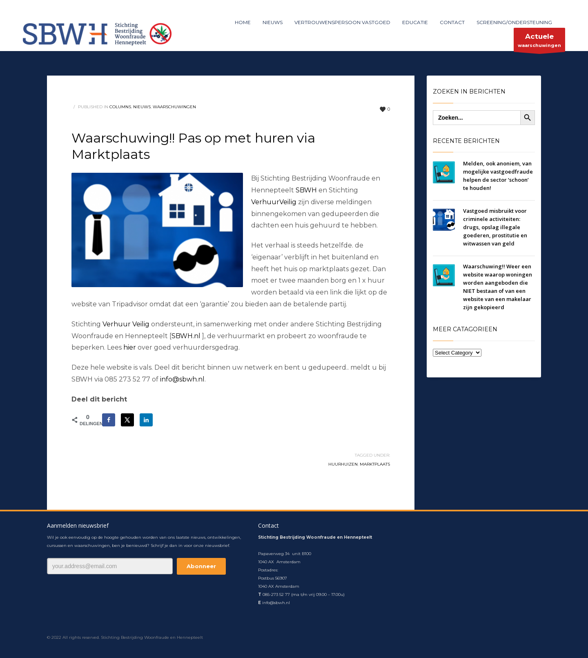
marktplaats (375, 464)
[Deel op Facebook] (108, 419)
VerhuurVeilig (273, 202)
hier (130, 347)
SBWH (306, 190)
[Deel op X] (127, 419)
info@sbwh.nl (182, 379)
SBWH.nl (186, 336)
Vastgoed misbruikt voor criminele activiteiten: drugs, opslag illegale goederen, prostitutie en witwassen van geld (495, 227)
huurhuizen (343, 464)
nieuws (142, 106)
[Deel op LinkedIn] (146, 419)
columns (120, 106)
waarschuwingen (539, 42)
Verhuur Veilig (125, 324)
